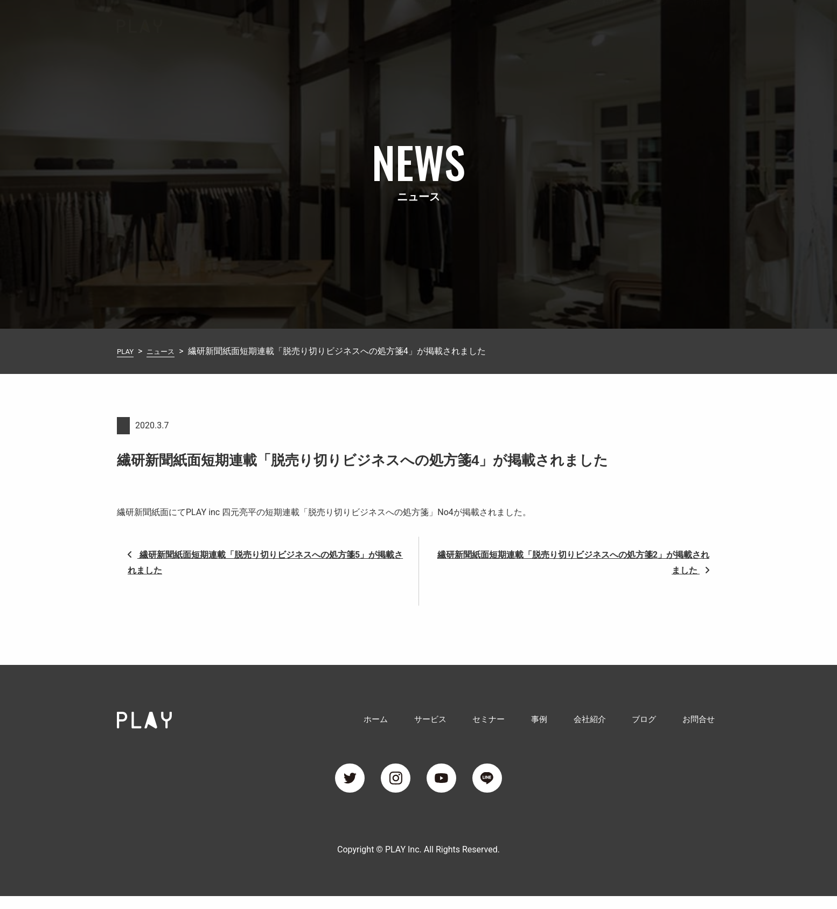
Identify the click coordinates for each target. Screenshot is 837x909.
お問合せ (703, 23)
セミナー (526, 23)
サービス (475, 23)
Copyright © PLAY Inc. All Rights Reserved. (418, 862)
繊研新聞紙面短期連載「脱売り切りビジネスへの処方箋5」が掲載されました (265, 562)
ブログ (656, 23)
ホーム (429, 23)
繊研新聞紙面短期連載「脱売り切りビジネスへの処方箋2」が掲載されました (573, 562)
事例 (568, 23)
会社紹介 (610, 23)
